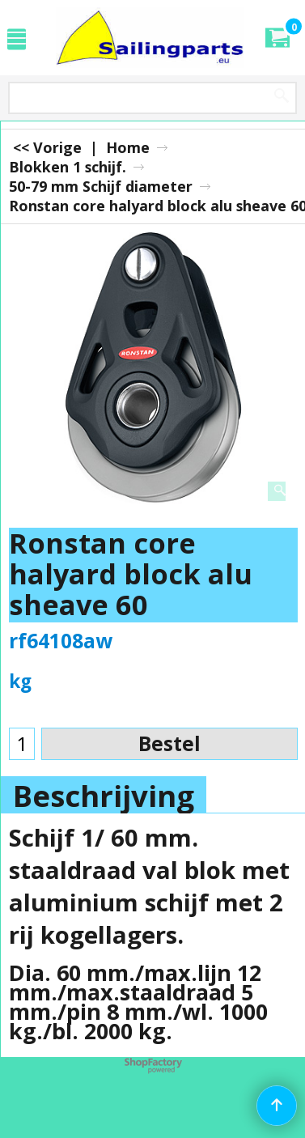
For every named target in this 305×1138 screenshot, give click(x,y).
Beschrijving (103, 795)
